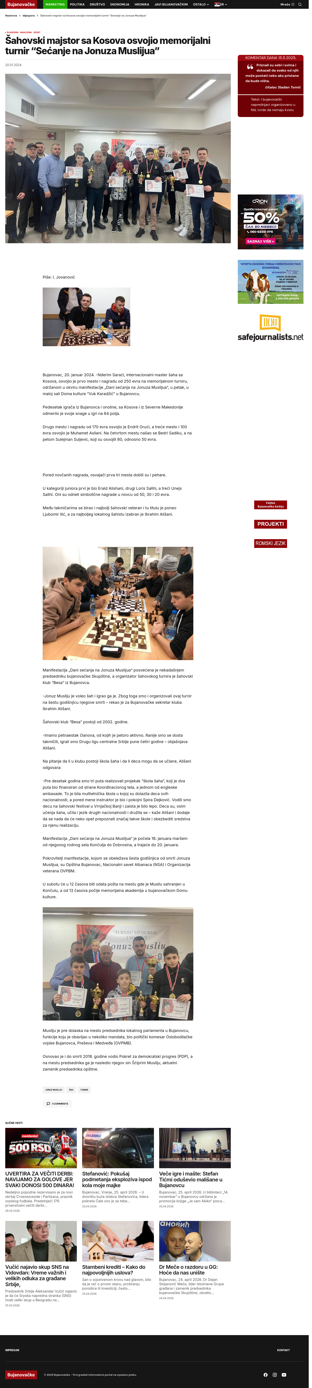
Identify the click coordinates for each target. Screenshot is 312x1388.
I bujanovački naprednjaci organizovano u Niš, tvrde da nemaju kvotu (273, 104)
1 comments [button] (60, 1103)
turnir (84, 1090)
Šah (71, 1090)
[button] (299, 4)
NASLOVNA (26, 32)
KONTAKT (283, 1350)
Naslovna (11, 15)
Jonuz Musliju (53, 1090)
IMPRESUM (12, 1350)
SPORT (36, 32)
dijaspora (29, 15)
